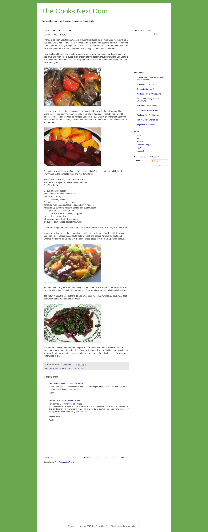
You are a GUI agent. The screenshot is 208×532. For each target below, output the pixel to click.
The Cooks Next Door (75, 11)
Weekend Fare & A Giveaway (148, 115)
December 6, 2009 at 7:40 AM (68, 400)
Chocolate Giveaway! (145, 89)
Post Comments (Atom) (64, 462)
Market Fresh (67, 368)
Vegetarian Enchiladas (146, 125)
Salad (75, 368)
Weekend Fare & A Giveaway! (149, 94)
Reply (51, 393)
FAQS (139, 138)
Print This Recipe (51, 185)
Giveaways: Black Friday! (147, 106)
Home (86, 458)
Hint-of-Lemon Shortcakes (147, 120)
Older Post (124, 458)
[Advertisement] (58, 488)
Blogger (136, 526)
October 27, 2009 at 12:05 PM (70, 383)
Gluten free (57, 368)
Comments (157, 165)
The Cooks (141, 148)
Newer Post (49, 458)
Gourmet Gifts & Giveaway (147, 110)
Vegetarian (82, 368)
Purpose (140, 142)
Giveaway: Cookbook (145, 84)
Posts (155, 161)
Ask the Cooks (142, 151)
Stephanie (53, 383)
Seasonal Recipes (144, 145)
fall (51, 368)
